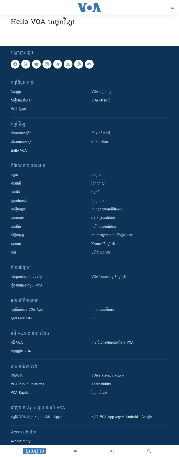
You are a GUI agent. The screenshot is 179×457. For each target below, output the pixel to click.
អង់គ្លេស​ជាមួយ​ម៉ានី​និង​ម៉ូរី (26, 277)
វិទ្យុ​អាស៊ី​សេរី (99, 393)
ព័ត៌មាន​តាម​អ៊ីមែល (102, 309)
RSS (94, 318)
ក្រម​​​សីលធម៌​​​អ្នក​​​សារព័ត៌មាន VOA (112, 342)
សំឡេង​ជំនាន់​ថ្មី (100, 133)
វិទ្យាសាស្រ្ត (98, 183)
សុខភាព (16, 244)
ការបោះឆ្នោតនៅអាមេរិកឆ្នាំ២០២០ (112, 235)
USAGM (17, 375)
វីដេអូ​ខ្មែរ (16, 92)
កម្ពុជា (14, 175)
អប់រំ (13, 252)
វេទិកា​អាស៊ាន (99, 142)
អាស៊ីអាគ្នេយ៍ (18, 209)
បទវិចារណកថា (100, 252)
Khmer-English (103, 244)
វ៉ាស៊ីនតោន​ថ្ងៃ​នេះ (21, 100)
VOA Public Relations (27, 384)
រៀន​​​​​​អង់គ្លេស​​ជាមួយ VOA (26, 285)
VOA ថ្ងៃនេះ (18, 109)
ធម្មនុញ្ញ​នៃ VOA (21, 351)
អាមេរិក (15, 192)
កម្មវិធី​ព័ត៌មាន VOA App (27, 309)
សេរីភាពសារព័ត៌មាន (103, 226)
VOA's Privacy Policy (107, 375)
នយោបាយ (17, 218)
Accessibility (101, 384)
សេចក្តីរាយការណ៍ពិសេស (106, 209)
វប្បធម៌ (95, 192)
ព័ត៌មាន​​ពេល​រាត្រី (21, 142)
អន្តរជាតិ (16, 183)
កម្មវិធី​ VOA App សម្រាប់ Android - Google (121, 417)
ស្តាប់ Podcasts (21, 318)
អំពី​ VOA (17, 342)
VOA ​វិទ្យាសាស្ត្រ (102, 92)
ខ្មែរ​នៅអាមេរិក (19, 201)
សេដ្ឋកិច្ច (16, 226)
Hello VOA (19, 150)
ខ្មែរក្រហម (97, 201)
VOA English (21, 393)
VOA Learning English (108, 277)
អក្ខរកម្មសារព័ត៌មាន (103, 218)
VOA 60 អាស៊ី (100, 100)
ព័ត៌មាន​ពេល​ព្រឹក (21, 133)
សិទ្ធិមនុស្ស (17, 235)
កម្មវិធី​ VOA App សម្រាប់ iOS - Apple (36, 417)
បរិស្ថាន (96, 175)
